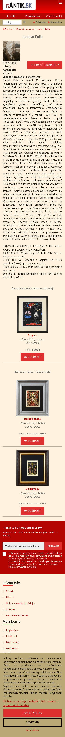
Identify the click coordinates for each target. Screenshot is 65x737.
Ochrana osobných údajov (21, 603)
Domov (7, 29)
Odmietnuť (32, 722)
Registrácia (55, 22)
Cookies (10, 609)
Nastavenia (32, 730)
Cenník (10, 591)
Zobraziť (32, 357)
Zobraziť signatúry (45, 65)
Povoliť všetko (32, 712)
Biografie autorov (25, 29)
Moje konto (12, 642)
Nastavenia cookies (17, 615)
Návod (10, 597)
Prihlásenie (40, 22)
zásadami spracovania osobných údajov (33, 565)
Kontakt (10, 16)
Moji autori (12, 648)
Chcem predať (54, 16)
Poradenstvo (32, 16)
